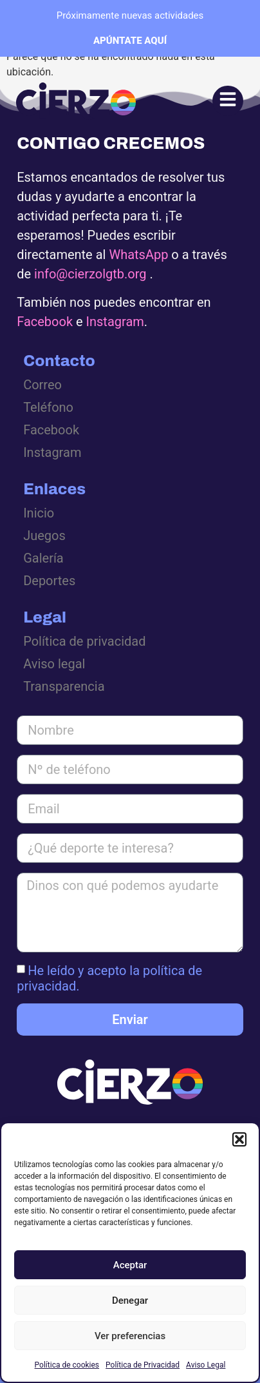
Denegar (130, 1300)
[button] (239, 1139)
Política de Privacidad (143, 1364)
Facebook (45, 321)
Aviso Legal (205, 1364)
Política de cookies (67, 1364)
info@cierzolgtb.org (90, 274)
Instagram (115, 321)
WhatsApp (138, 254)
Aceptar (130, 1265)
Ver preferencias (130, 1336)
